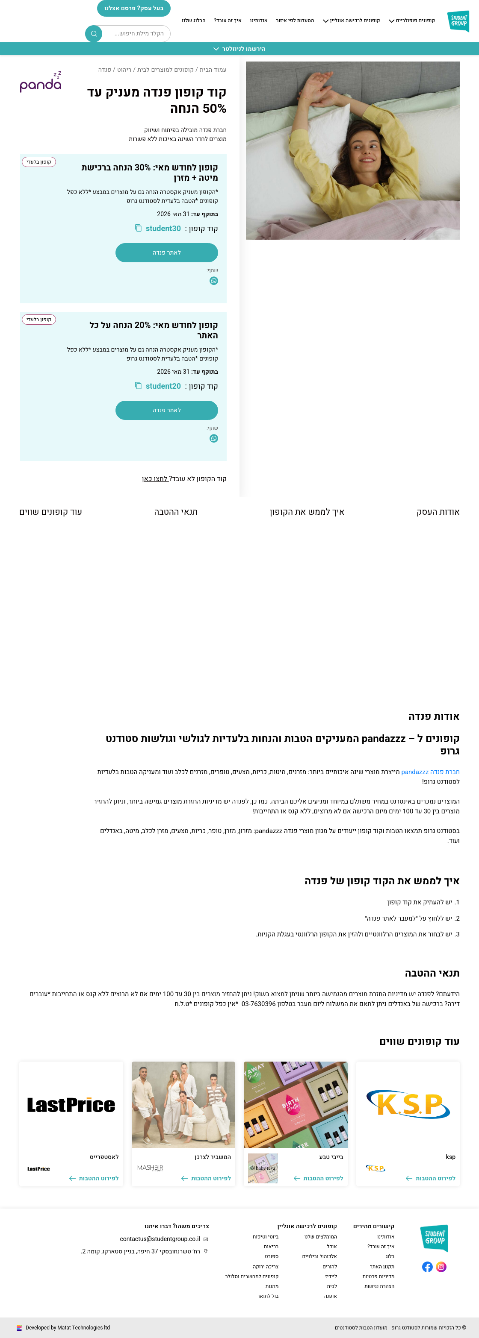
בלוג (390, 1256)
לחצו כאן (155, 479)
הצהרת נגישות (379, 1286)
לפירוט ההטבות (430, 1178)
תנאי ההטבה (176, 512)
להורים (329, 1267)
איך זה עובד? (227, 21)
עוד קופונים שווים (50, 512)
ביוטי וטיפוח (265, 1237)
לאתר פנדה (167, 252)
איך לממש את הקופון (307, 512)
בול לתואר (268, 1296)
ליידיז (331, 1276)
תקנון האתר (382, 1267)
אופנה (330, 1296)
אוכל (332, 1246)
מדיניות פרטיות (378, 1276)
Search (94, 34)
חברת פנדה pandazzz (431, 772)
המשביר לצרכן (213, 1157)
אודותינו (259, 21)
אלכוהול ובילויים (319, 1256)
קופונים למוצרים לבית (165, 69)
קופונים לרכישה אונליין (355, 21)
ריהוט (124, 69)
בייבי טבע (331, 1157)
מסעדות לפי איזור (295, 21)
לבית (332, 1286)
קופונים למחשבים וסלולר (252, 1276)
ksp (450, 1157)
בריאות (271, 1246)
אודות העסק (438, 512)
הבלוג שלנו (193, 21)
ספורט (271, 1256)
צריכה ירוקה (265, 1267)
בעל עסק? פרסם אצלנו (133, 8)
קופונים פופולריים (415, 21)
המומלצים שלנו (321, 1237)
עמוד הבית (213, 69)
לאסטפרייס (104, 1157)
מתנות (272, 1286)
